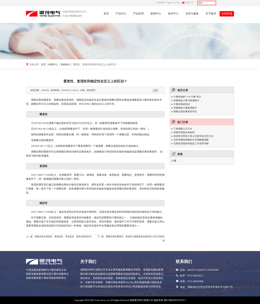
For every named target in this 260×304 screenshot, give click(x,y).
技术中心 (173, 13)
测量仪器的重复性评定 (185, 111)
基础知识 (65, 64)
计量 (173, 160)
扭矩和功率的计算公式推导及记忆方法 (193, 136)
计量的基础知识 (181, 104)
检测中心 (53, 64)
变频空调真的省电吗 (184, 132)
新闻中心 (155, 13)
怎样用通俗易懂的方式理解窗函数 (191, 140)
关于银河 (210, 13)
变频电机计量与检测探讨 (186, 100)
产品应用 (138, 13)
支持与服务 (192, 13)
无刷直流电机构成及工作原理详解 (191, 143)
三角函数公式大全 (182, 128)
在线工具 (189, 2)
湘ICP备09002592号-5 (175, 300)
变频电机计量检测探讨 (185, 108)
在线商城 (226, 13)
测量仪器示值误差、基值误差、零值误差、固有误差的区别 (63, 236)
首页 (106, 13)
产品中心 (121, 13)
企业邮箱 (160, 2)
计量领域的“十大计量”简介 (187, 97)
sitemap (177, 2)
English (169, 2)
